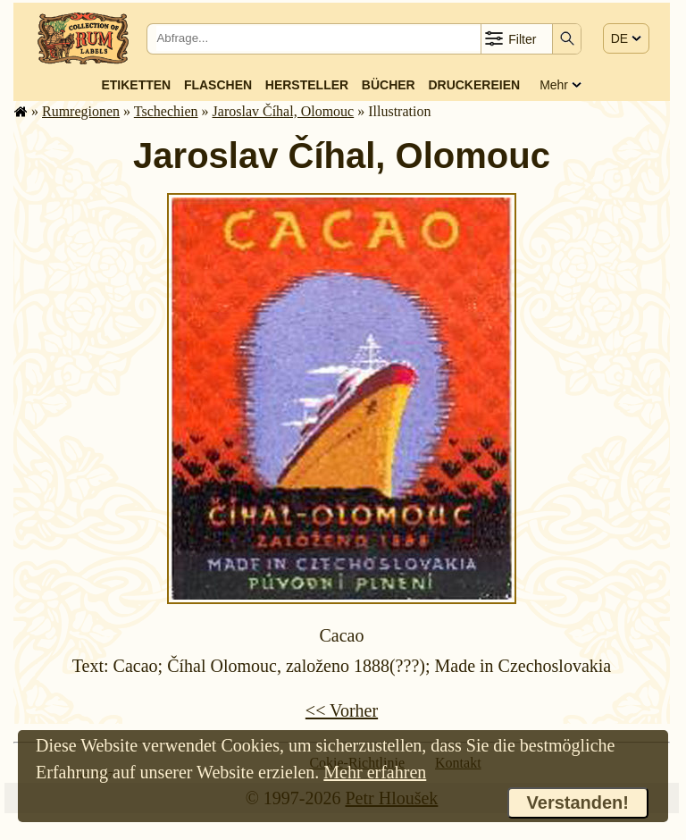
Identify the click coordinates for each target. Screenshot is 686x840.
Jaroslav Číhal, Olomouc (284, 111)
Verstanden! (578, 802)
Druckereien (474, 85)
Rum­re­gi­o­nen (81, 111)
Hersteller (306, 85)
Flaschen (218, 85)
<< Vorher (341, 710)
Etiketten (136, 85)
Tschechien (166, 111)
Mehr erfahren (374, 772)
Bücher (388, 85)
